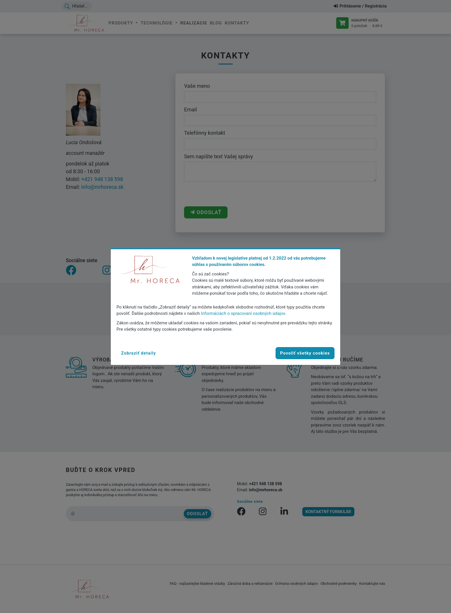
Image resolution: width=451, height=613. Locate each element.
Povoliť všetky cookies (305, 353)
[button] (138, 353)
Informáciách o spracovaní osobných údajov (243, 313)
